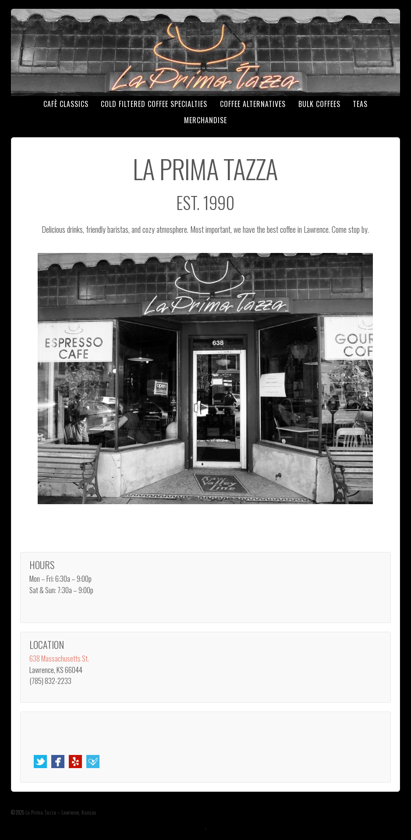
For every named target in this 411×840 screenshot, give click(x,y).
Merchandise (205, 120)
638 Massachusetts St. (59, 658)
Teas (360, 104)
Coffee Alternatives (253, 104)
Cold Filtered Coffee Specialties (154, 104)
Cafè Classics (66, 104)
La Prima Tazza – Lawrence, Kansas (60, 812)
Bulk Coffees (319, 104)
